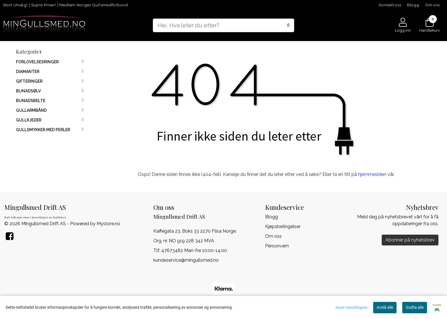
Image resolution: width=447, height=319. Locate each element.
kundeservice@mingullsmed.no (186, 260)
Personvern (277, 246)
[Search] (223, 25)
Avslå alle (385, 307)
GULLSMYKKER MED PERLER (43, 129)
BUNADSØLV (28, 91)
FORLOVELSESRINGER (37, 62)
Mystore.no (108, 223)
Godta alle (415, 307)
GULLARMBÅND (31, 110)
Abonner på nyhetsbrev (410, 240)
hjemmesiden (372, 174)
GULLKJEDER (28, 120)
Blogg (413, 5)
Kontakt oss (390, 5)
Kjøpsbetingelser (282, 226)
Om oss (432, 5)
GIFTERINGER (29, 81)
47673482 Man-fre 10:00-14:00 (194, 250)
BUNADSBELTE (30, 100)
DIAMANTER (27, 71)
